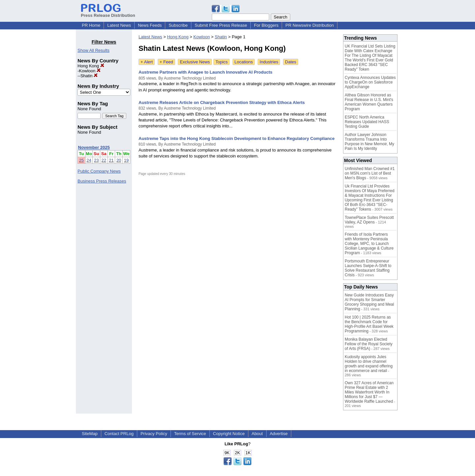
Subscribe (178, 25)
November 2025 (94, 147)
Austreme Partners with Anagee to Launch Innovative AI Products (205, 72)
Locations (244, 61)
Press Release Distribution (108, 13)
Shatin (89, 75)
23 (96, 160)
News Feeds (150, 25)
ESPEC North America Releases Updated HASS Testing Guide (367, 122)
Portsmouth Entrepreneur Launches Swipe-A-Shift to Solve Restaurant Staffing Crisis (368, 268)
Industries (269, 61)
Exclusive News (195, 61)
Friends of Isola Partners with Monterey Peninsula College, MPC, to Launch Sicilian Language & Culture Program (369, 243)
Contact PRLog (119, 433)
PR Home (91, 25)
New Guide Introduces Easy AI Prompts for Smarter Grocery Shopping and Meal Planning (369, 302)
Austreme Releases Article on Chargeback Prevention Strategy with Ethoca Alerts (222, 102)
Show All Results (94, 50)
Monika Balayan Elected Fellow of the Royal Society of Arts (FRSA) (369, 344)
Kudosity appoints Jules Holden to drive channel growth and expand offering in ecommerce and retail (369, 364)
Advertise (279, 433)
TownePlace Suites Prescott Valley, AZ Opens (369, 219)
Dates (290, 61)
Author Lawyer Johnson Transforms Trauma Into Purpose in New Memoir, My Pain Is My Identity (369, 141)
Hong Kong (91, 65)
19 (126, 160)
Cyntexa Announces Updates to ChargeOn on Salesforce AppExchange (370, 82)
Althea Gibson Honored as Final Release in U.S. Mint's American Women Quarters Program (369, 102)
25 (81, 160)
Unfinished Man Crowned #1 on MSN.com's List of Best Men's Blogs (370, 173)
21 (111, 160)
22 (104, 160)
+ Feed (166, 61)
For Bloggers (266, 25)
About (257, 433)
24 (88, 160)
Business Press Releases (102, 181)
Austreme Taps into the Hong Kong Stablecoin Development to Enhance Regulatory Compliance (236, 138)
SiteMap (90, 433)
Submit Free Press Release (221, 25)
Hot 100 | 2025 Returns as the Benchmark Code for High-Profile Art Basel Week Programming (369, 324)
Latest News (119, 25)
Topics (221, 61)
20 (118, 160)
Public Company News (99, 171)
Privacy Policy (154, 433)
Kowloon (89, 70)
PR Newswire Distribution (309, 25)
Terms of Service (190, 433)
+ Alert (147, 61)
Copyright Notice (229, 433)
